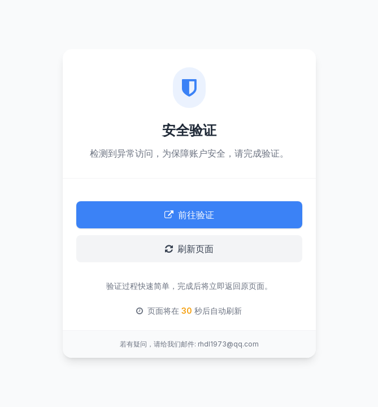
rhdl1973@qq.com (228, 344)
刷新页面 (189, 248)
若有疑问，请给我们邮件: (158, 344)
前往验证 (189, 214)
